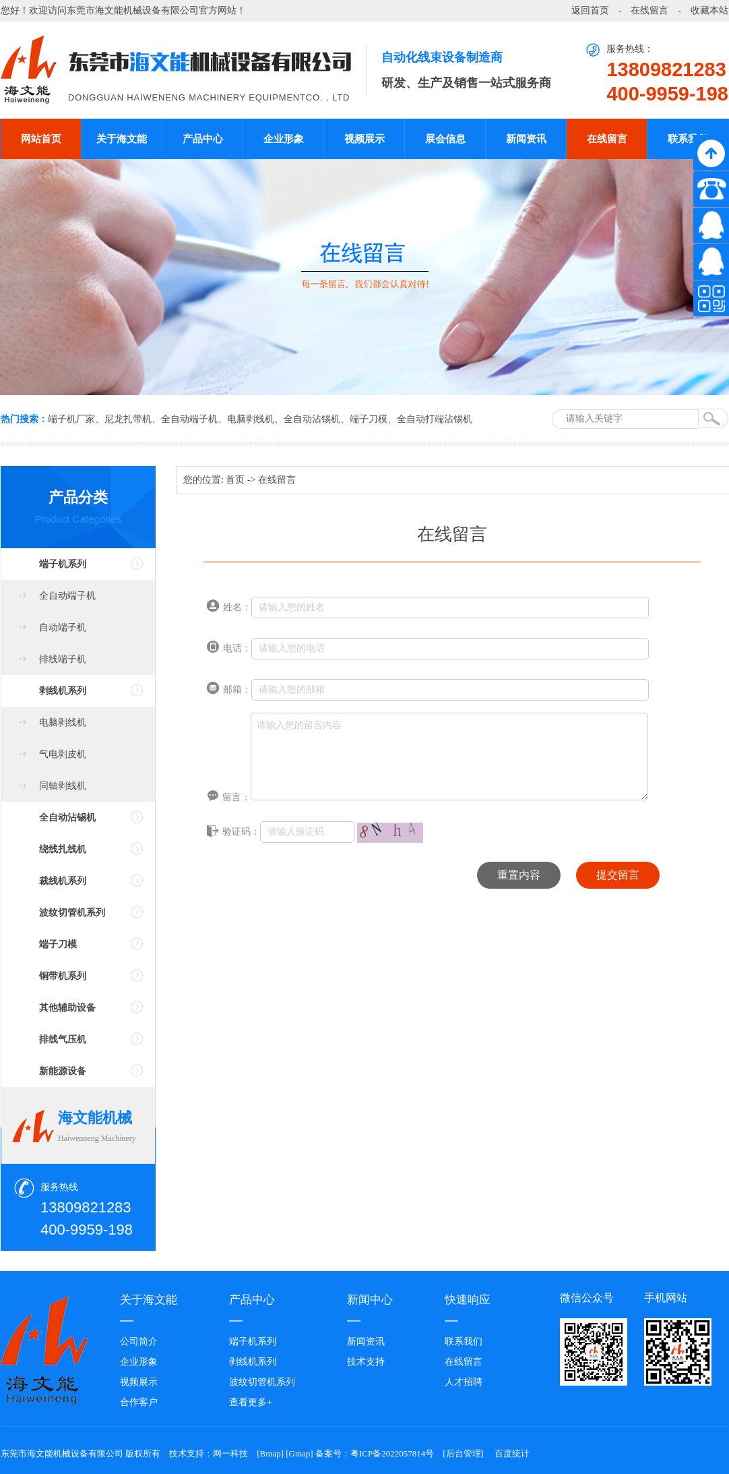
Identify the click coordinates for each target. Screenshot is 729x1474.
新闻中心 (370, 1299)
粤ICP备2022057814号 (392, 1453)
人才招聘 (463, 1382)
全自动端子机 (189, 419)
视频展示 (364, 139)
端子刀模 (368, 419)
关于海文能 (121, 139)
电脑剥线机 (250, 419)
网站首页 (41, 139)
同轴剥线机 (62, 786)
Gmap (300, 1453)
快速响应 (467, 1299)
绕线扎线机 (62, 849)
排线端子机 (62, 659)
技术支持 (366, 1362)
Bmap (270, 1453)
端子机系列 (62, 564)
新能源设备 (62, 1071)
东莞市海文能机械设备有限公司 (133, 10)
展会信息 (445, 139)
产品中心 (203, 139)
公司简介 (139, 1341)
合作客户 (139, 1402)
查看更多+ (250, 1402)
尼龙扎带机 (128, 419)
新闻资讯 (526, 139)
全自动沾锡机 (312, 419)
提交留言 (617, 875)
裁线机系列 (62, 881)
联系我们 (688, 139)
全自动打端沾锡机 (434, 419)
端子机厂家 (71, 419)
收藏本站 (709, 10)
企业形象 (283, 139)
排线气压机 (62, 1039)
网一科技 (230, 1453)
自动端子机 (62, 627)
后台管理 (463, 1453)
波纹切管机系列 (72, 913)
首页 (235, 480)
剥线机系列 (62, 691)
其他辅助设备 (67, 1008)
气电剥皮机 (62, 754)
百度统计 (512, 1453)
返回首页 (590, 10)
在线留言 (649, 10)
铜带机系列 (62, 976)
